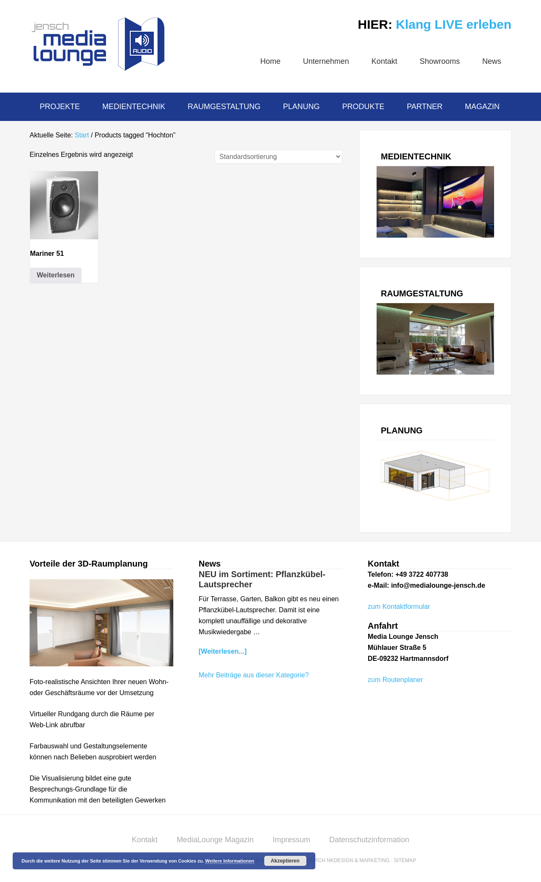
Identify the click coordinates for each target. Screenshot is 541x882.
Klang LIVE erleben (453, 24)
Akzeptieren (285, 861)
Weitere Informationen (229, 860)
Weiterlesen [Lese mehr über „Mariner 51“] (56, 275)
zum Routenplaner (395, 679)
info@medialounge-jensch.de (438, 585)
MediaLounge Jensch (97, 44)
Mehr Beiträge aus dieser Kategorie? (254, 675)
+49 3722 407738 (421, 574)
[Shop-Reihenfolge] (278, 156)
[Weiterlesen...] (223, 651)
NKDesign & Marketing (358, 860)
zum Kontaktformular (399, 606)
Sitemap (405, 860)
